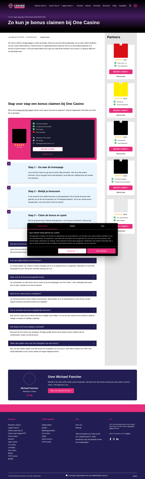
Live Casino (46, 433)
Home (15, 17)
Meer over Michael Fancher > (60, 391)
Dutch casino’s (47, 439)
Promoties (96, 6)
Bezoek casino (47, 149)
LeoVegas (11, 447)
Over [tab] (103, 226)
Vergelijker (122, 6)
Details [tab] (72, 226)
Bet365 (10, 459)
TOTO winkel (46, 442)
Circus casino (13, 436)
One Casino (28, 43)
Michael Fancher (44, 37)
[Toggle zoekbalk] (130, 5)
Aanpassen (72, 251)
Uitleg (114, 6)
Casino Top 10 (54, 6)
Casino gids (21, 17)
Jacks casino (12, 442)
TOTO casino (13, 456)
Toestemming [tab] (42, 226)
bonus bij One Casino (25, 110)
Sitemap (78, 428)
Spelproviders (47, 425)
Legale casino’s (68, 6)
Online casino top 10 (15, 430)
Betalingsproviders (48, 430)
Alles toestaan (101, 251)
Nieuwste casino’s (14, 425)
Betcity (10, 453)
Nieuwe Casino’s (41, 6)
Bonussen (106, 6)
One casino (12, 450)
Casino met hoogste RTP (17, 433)
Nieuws (88, 6)
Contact (135, 476)
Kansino (11, 439)
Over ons (79, 425)
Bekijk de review (48, 154)
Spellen (44, 428)
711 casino (12, 445)
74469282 (127, 433)
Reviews (80, 6)
